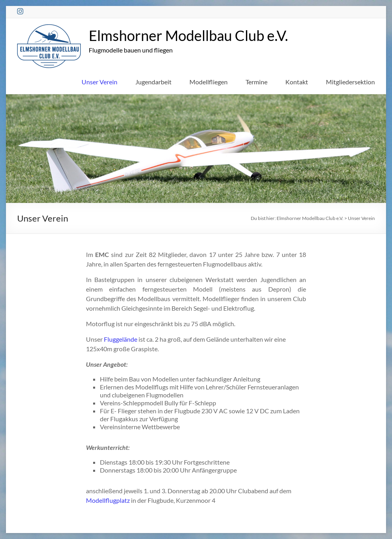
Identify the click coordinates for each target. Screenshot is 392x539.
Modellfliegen (208, 82)
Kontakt (296, 82)
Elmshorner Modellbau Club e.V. (188, 35)
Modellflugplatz (108, 500)
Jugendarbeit (153, 82)
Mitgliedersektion (350, 82)
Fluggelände (120, 339)
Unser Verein (99, 82)
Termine (256, 82)
